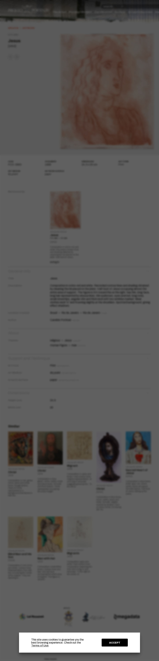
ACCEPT (114, 642)
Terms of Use (39, 645)
